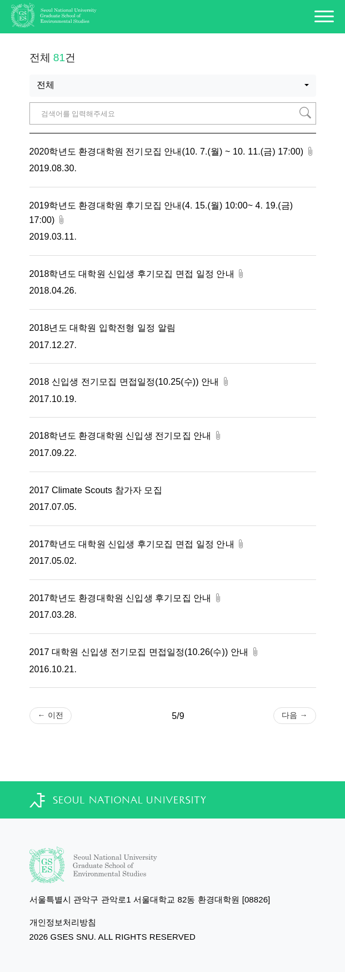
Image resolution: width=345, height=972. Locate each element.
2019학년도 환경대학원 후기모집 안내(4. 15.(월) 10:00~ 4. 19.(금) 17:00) (161, 213)
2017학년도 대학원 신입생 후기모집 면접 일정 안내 (137, 544)
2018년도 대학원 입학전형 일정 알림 (102, 328)
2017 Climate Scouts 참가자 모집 (95, 490)
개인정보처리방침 (63, 922)
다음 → (294, 715)
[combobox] (172, 86)
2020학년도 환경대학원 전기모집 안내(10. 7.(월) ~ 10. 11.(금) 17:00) (172, 151)
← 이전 (50, 715)
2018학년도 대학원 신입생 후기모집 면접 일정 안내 (137, 274)
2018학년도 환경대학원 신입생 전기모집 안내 (126, 435)
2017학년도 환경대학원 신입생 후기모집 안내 (126, 598)
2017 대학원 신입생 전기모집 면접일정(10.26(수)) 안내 (144, 652)
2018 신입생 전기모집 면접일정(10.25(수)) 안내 (130, 381)
